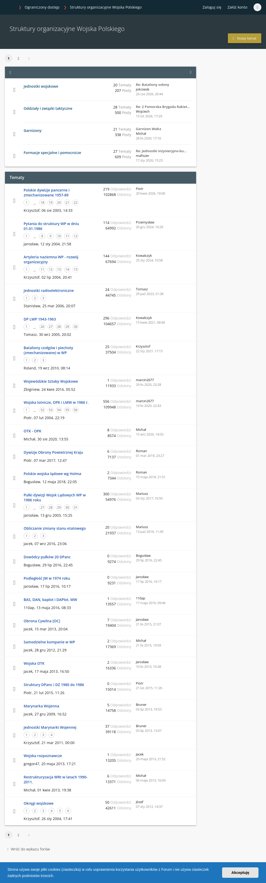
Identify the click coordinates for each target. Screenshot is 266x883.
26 (42, 326)
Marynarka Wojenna (41, 705)
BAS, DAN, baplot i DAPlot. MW (50, 599)
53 (50, 410)
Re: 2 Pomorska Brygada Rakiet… (163, 106)
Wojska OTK (34, 663)
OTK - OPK (32, 430)
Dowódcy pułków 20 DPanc (47, 556)
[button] (56, 876)
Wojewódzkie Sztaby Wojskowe (51, 381)
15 (75, 269)
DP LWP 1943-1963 (40, 319)
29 (67, 326)
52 (42, 410)
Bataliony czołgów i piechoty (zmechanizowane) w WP (48, 350)
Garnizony (33, 130)
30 (75, 326)
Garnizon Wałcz (148, 128)
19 (50, 202)
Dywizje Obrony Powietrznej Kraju (53, 452)
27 (50, 326)
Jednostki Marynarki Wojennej (50, 727)
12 (75, 236)
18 (42, 202)
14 (67, 269)
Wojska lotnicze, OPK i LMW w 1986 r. (56, 402)
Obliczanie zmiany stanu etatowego (55, 528)
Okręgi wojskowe (39, 803)
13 (59, 269)
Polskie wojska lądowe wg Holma (52, 473)
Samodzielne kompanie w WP (49, 641)
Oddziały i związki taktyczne (48, 108)
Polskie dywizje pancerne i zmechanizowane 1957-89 (47, 192)
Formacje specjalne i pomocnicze (52, 152)
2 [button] (18, 58)
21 (67, 202)
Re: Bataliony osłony (152, 84)
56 (75, 410)
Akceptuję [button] (240, 873)
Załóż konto (237, 7)
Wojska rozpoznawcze (43, 755)
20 (59, 202)
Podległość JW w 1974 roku (47, 578)
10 (59, 236)
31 (75, 507)
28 (59, 326)
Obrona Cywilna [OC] (42, 620)
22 (75, 202)
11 (67, 236)
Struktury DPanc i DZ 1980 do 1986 (54, 684)
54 (59, 410)
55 (67, 410)
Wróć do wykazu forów (28, 849)
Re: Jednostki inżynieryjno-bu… (161, 151)
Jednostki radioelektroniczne (49, 290)
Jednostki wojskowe (41, 86)
